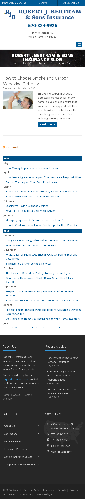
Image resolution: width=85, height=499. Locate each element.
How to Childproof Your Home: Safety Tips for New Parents (41, 225)
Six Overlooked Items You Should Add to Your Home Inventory (43, 318)
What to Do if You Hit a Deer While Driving (31, 210)
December (9, 235)
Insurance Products (21, 449)
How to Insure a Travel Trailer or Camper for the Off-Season (42, 300)
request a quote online (16, 379)
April (6, 172)
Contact (28, 394)
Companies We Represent (21, 464)
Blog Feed (10, 147)
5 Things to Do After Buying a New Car (28, 263)
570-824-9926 (59, 434)
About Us (21, 426)
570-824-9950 (59, 440)
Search (62, 490)
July (5, 323)
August (7, 305)
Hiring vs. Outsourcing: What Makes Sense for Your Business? (42, 240)
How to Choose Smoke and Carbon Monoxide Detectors (36, 80)
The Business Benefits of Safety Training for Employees (39, 273)
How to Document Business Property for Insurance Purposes (42, 191)
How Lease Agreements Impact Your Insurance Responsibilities (43, 177)
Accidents (71, 2)
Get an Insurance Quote (21, 456)
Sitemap (7, 398)
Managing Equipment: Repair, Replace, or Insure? (35, 220)
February (8, 201)
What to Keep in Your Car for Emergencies (31, 245)
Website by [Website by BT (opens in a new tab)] (45, 494)
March (7, 186)
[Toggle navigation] (79, 44)
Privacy (73, 490)
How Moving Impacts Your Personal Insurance (33, 168)
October (8, 268)
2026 (6, 158)
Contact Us (21, 433)
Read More (47, 124)
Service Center (21, 441)
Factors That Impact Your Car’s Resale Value (32, 182)
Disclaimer (9, 494)
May (6, 163)
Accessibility (26, 494)
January (8, 215)
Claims (44, 2)
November (9, 249)
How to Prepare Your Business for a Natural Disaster (37, 328)
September (10, 286)
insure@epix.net (60, 445)
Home (6, 394)
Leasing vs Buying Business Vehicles (27, 205)
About (16, 394)
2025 (6, 230)
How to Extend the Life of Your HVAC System (33, 196)
